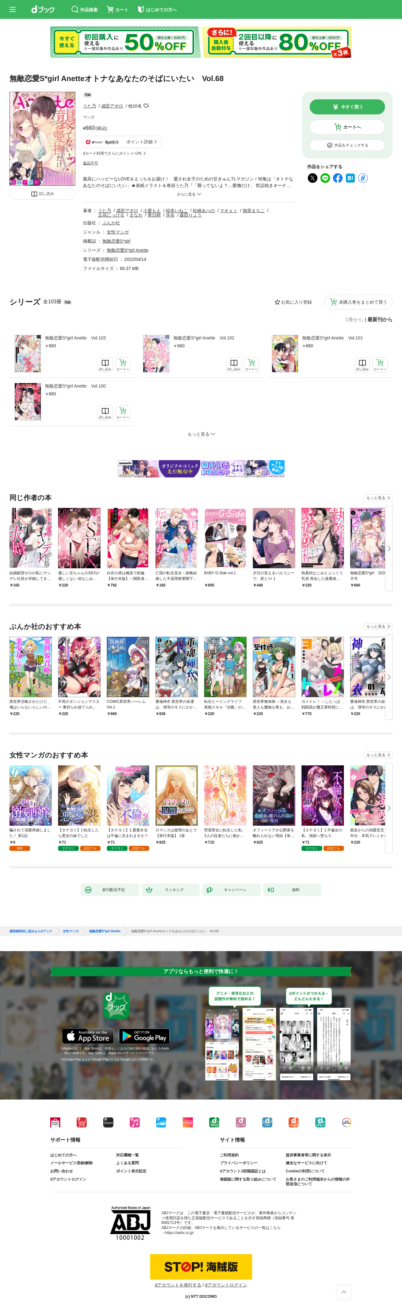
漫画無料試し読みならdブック (30, 931)
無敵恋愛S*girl (116, 241)
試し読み (46, 193)
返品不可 (90, 163)
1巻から (354, 319)
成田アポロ (112, 105)
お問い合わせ (61, 1171)
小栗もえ (152, 210)
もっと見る (376, 498)
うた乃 (89, 105)
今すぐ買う (352, 106)
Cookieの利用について (305, 1171)
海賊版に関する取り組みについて (248, 1179)
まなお (136, 215)
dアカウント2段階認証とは (243, 1171)
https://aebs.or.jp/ (179, 1233)
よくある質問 (127, 1163)
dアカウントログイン (68, 1179)
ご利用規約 (229, 1155)
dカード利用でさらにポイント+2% (112, 153)
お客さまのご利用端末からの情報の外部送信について (318, 1182)
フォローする (146, 106)
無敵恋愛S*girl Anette (128, 250)
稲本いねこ (177, 210)
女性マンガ (118, 231)
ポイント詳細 (139, 141)
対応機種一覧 (127, 1155)
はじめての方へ (63, 1155)
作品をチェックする (351, 145)
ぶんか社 (111, 222)
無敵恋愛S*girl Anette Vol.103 (75, 337)
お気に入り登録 (296, 302)
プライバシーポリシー (239, 1163)
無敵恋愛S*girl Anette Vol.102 (203, 337)
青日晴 (154, 215)
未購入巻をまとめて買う (363, 302)
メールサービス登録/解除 (71, 1163)
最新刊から (380, 319)
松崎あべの (204, 210)
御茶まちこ (254, 210)
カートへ (352, 126)
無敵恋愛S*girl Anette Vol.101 (332, 337)
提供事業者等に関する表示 (308, 1155)
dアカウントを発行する (178, 1284)
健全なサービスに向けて (306, 1163)
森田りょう (191, 215)
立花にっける (111, 215)
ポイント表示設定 (131, 1171)
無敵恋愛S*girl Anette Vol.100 (75, 385)
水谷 (170, 215)
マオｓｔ (228, 210)
